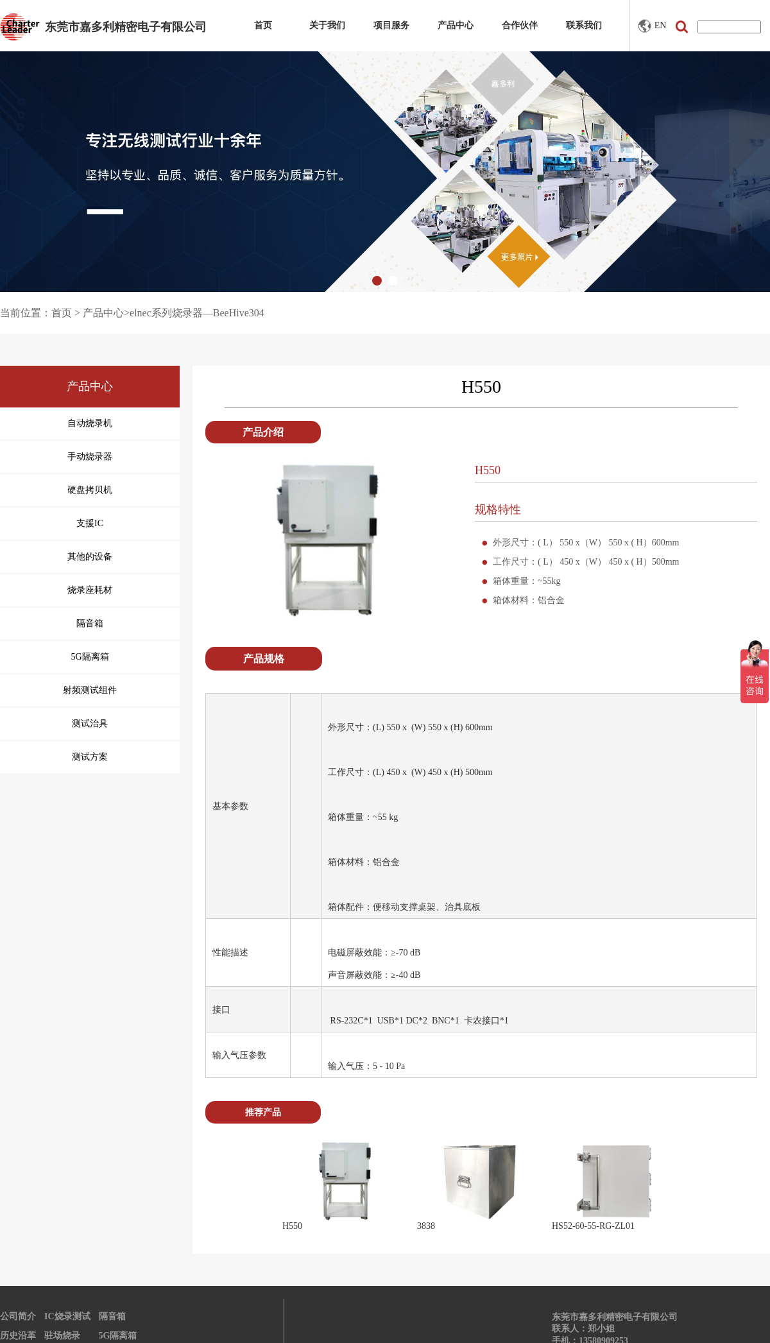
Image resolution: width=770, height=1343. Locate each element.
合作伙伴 (520, 25)
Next (699, 1186)
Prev (263, 1186)
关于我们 (327, 25)
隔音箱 (112, 1316)
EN (652, 26)
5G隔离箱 (118, 1335)
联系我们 (584, 25)
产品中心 (456, 25)
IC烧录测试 (67, 1316)
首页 (263, 25)
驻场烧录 (62, 1335)
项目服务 (391, 25)
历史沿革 (18, 1335)
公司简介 (18, 1316)
